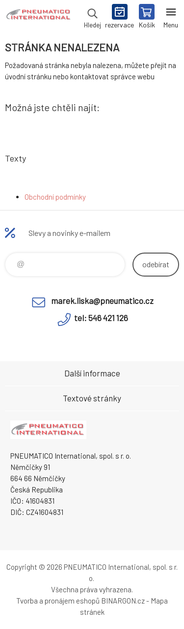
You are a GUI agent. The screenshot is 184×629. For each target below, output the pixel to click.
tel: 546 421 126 (101, 318)
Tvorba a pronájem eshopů (58, 600)
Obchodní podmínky (55, 196)
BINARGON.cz (123, 600)
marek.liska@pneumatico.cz (102, 300)
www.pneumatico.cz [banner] (38, 17)
